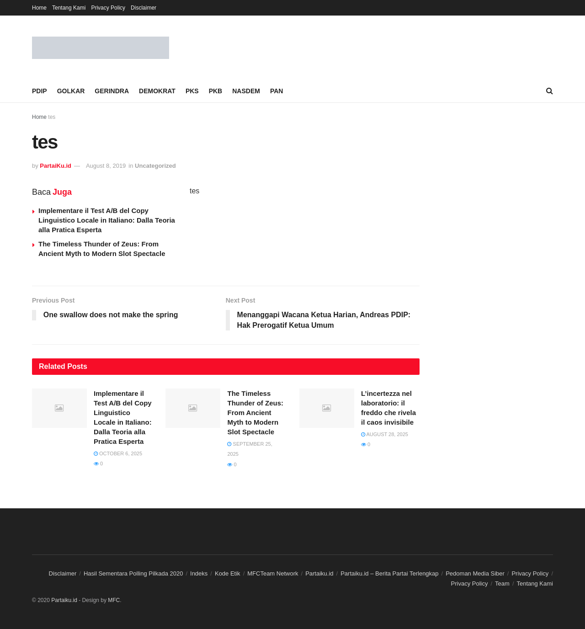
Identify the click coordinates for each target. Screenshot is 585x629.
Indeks (198, 573)
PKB (216, 91)
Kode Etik (227, 573)
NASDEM (246, 91)
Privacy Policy (108, 8)
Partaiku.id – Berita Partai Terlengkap (389, 573)
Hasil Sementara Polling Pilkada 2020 (133, 573)
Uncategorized (155, 165)
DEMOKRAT (157, 91)
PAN (276, 91)
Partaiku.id (319, 573)
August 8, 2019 (106, 165)
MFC (114, 600)
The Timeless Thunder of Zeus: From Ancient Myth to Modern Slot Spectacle (255, 412)
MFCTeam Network (272, 573)
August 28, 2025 (384, 434)
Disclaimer (143, 8)
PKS (192, 91)
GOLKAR (71, 91)
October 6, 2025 (118, 453)
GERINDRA (112, 91)
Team (502, 584)
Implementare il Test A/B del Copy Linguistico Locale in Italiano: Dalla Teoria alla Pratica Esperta (106, 220)
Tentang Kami (68, 8)
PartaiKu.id (55, 165)
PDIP (39, 91)
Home (39, 8)
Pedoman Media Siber (475, 573)
